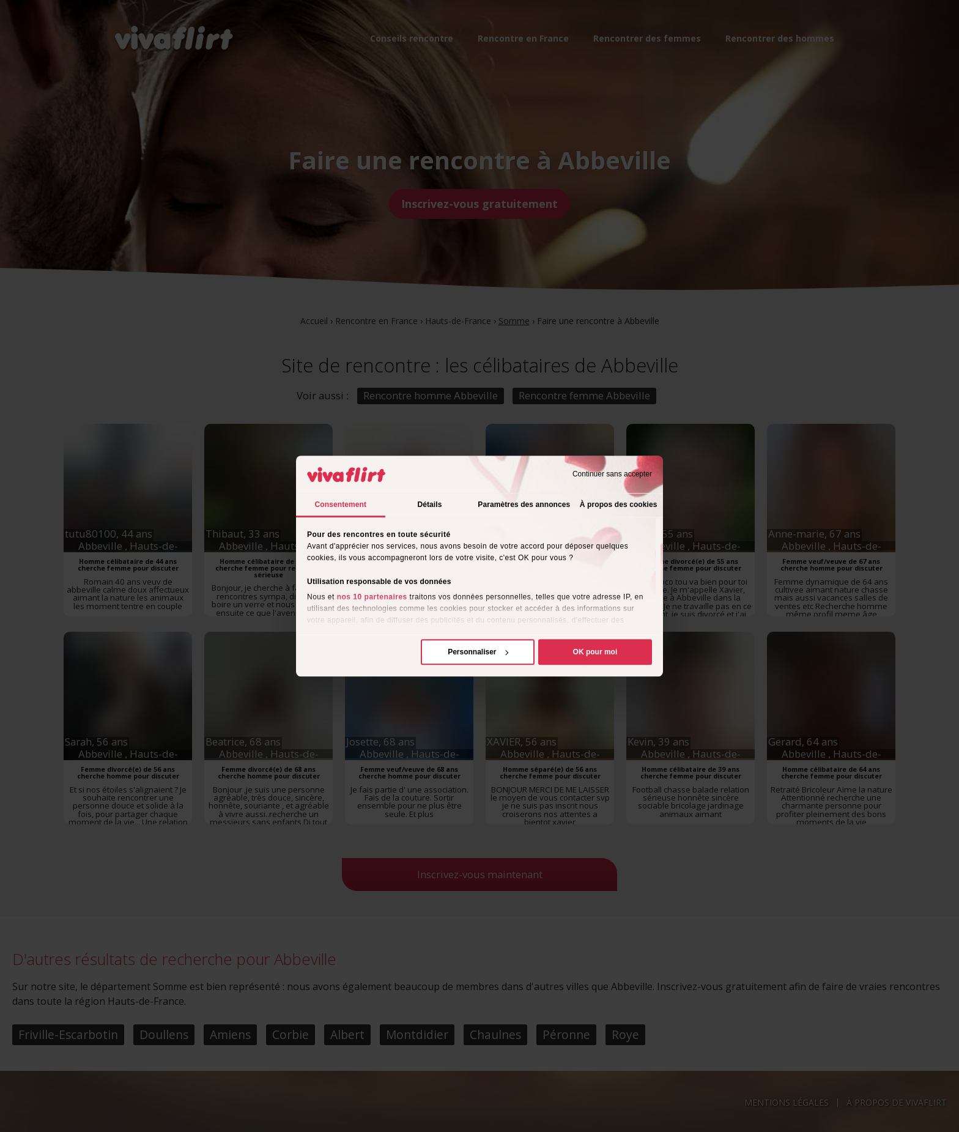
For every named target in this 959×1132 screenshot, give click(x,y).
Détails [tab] (429, 504)
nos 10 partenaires (372, 597)
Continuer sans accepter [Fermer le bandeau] (612, 474)
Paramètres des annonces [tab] (524, 504)
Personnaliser (478, 652)
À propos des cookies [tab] (618, 504)
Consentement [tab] (341, 504)
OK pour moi (595, 652)
